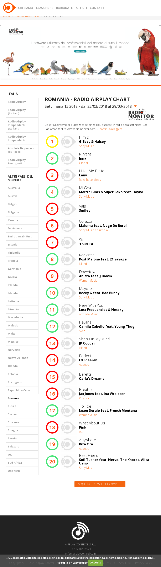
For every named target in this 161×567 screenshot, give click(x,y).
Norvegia (14, 350)
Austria (12, 196)
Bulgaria (13, 212)
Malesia (13, 325)
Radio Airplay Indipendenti (17, 138)
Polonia (13, 374)
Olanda (13, 366)
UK (10, 454)
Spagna (13, 430)
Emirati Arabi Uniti (20, 236)
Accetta (95, 562)
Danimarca (15, 228)
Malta (12, 333)
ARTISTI (81, 8)
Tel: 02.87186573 (81, 549)
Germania (14, 269)
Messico (13, 341)
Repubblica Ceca (19, 390)
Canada (13, 220)
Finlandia (14, 252)
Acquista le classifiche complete (100, 484)
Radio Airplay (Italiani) (17, 111)
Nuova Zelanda (18, 358)
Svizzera (13, 446)
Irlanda (13, 285)
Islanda (13, 293)
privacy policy (78, 562)
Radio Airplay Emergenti (17, 161)
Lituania (13, 309)
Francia (13, 261)
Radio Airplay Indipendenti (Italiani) (17, 125)
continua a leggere (111, 129)
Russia (12, 406)
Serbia (12, 414)
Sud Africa (15, 462)
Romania (13, 398)
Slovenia (13, 422)
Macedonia (15, 317)
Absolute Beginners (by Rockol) (21, 150)
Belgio (12, 204)
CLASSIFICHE (44, 8)
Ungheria (14, 471)
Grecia (12, 277)
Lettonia (13, 301)
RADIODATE (64, 8)
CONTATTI (97, 8)
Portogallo (15, 382)
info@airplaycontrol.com (80, 553)
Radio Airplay (17, 102)
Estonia (12, 244)
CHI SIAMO (25, 8)
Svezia (12, 438)
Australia (14, 188)
